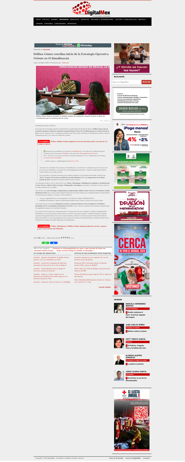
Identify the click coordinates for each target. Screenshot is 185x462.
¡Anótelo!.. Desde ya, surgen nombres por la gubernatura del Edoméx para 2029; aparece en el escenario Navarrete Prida (51, 278)
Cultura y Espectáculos (128, 20)
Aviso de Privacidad (116, 459)
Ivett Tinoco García (135, 340)
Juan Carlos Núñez (135, 326)
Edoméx (55, 20)
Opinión (39, 25)
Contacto (146, 459)
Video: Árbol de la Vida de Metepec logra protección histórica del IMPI (92, 271)
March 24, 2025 (74, 162)
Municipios (76, 20)
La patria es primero (135, 365)
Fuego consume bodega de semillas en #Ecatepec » (75, 252)
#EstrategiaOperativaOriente (88, 155)
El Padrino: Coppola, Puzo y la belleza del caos (136, 348)
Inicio (38, 20)
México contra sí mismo (137, 332)
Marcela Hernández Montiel (136, 306)
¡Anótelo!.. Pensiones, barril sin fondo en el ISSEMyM (52, 283)
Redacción (65, 64)
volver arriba (105, 289)
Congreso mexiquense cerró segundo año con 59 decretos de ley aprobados (91, 260)
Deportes (87, 20)
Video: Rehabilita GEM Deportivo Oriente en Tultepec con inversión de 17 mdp (92, 282)
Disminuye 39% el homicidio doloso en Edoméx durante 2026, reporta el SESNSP (90, 265)
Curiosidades (61, 25)
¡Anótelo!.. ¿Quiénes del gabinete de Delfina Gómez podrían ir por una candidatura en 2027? (51, 260)
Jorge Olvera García (136, 373)
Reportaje (73, 25)
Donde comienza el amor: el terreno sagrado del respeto (135, 316)
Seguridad (65, 20)
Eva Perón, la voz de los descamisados (136, 380)
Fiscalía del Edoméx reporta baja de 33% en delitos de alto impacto (93, 277)
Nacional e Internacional (104, 20)
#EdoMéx (66, 155)
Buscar (146, 83)
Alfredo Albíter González (134, 358)
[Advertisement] (92, 34)
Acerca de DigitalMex (133, 459)
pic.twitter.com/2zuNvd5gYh (52, 159)
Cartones (49, 25)
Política (46, 20)
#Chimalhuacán (76, 152)
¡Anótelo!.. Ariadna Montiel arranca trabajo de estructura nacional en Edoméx (49, 271)
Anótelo (144, 20)
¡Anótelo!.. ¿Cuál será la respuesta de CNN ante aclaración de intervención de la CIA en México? (50, 265)
